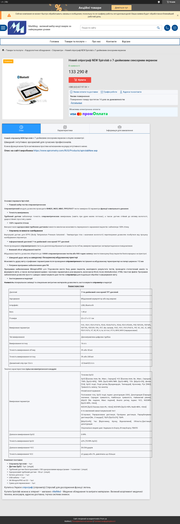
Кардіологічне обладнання (37, 50)
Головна (54, 41)
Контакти (111, 41)
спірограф (27, 487)
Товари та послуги (74, 41)
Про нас (96, 41)
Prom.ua (103, 519)
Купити (82, 80)
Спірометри (57, 50)
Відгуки (126, 41)
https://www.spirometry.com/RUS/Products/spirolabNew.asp (65, 150)
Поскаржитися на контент (82, 521)
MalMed (57, 491)
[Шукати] (158, 27)
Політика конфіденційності (104, 521)
